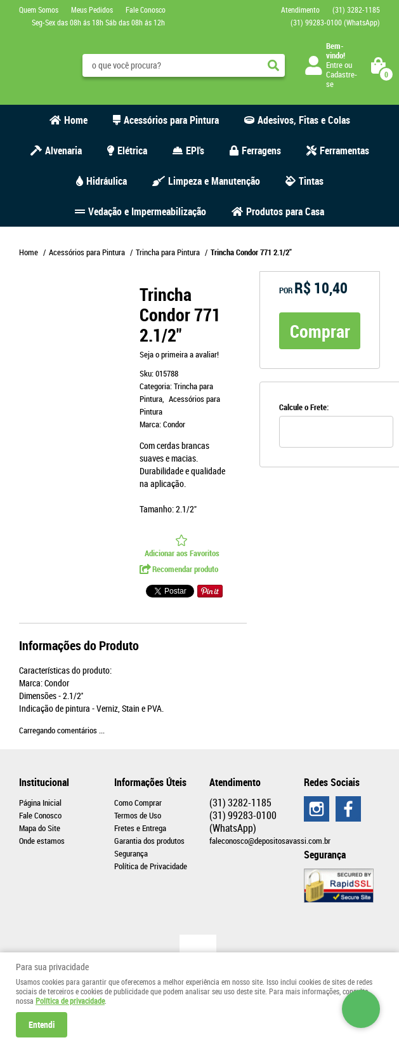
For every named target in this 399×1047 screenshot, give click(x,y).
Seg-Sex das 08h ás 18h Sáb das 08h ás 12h (98, 22)
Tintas (311, 181)
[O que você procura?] (273, 65)
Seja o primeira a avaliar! (179, 354)
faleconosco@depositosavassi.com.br (269, 840)
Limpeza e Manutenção (214, 181)
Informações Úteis (150, 782)
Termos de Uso (137, 815)
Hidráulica (106, 181)
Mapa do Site (39, 828)
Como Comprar (138, 802)
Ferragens (261, 150)
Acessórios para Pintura (171, 120)
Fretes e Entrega (140, 828)
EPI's (195, 150)
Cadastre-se (341, 79)
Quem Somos (38, 9)
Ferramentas (344, 150)
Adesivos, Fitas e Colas (304, 120)
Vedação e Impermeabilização (147, 211)
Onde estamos (42, 840)
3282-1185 (356, 9)
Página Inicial (40, 802)
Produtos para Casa (285, 211)
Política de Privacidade (150, 866)
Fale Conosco (146, 9)
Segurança (131, 853)
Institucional (44, 782)
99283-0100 (335, 22)
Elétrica (132, 150)
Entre (334, 64)
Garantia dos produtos (149, 840)
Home (76, 120)
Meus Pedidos (92, 9)
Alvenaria (63, 150)
